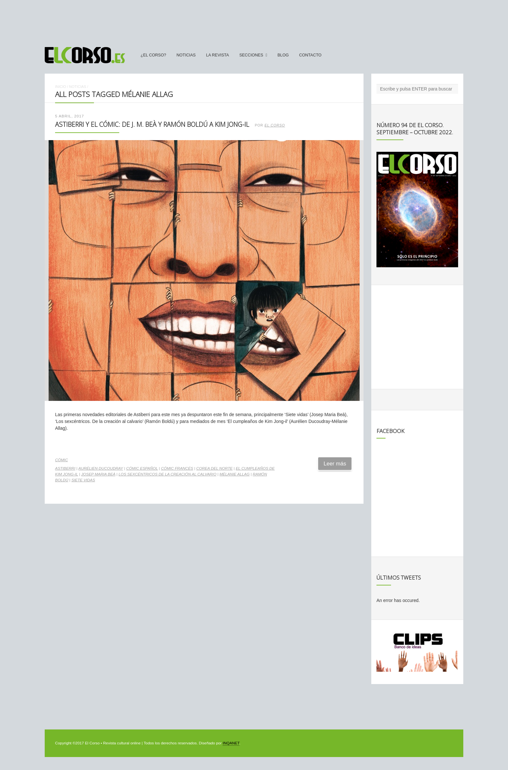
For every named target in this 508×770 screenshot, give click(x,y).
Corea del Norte (214, 468)
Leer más (335, 464)
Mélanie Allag (235, 474)
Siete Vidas (83, 480)
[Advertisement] (254, 20)
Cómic (61, 460)
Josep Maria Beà (98, 474)
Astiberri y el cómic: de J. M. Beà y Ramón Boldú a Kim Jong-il (152, 124)
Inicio (60, 87)
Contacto (310, 55)
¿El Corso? (153, 55)
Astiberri (65, 468)
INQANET (231, 743)
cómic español (142, 468)
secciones (251, 55)
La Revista (217, 55)
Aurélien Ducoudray (100, 468)
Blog (283, 55)
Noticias (186, 55)
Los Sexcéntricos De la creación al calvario (167, 474)
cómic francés (177, 468)
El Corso (275, 125)
